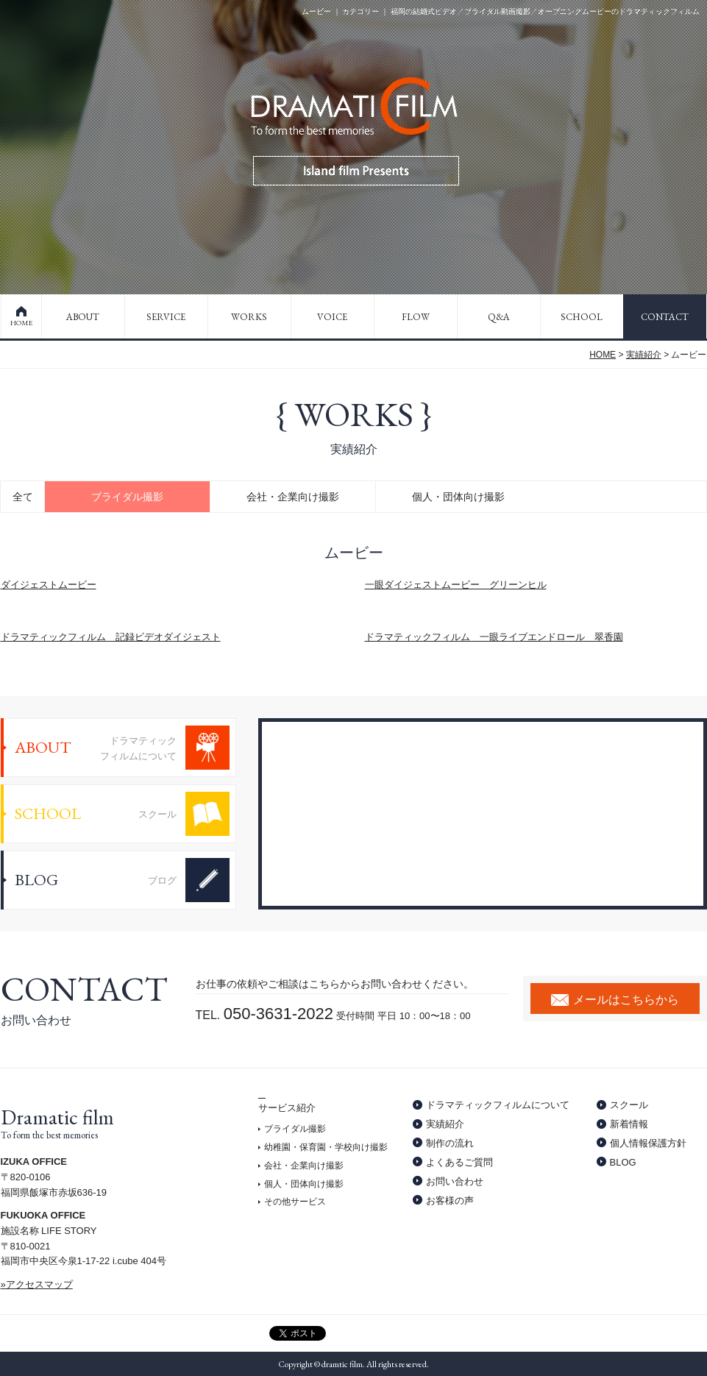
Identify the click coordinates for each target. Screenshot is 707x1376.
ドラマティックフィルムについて (497, 1104)
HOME (21, 322)
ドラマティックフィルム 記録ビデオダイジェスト (111, 636)
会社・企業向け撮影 (292, 497)
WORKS (249, 317)
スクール (629, 1104)
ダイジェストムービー (48, 584)
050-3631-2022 (278, 1013)
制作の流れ (450, 1143)
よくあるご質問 (459, 1162)
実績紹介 (643, 355)
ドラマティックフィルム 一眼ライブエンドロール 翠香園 (494, 636)
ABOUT (82, 317)
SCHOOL (582, 317)
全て (23, 497)
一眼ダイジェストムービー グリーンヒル (456, 584)
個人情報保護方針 (648, 1143)
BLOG (623, 1162)
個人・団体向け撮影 (458, 497)
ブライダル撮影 (127, 497)
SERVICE (165, 317)
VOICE (332, 317)
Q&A (499, 317)
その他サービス (295, 1201)
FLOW (416, 317)
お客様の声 (450, 1200)
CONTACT (665, 317)
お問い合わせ (454, 1181)
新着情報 (629, 1123)
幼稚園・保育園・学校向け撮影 (326, 1147)
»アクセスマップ (37, 1284)
